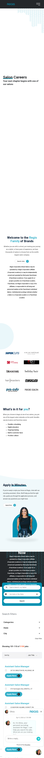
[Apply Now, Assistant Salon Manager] (13, 675)
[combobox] (22, 594)
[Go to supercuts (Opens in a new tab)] (12, 353)
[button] (37, 594)
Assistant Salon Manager (17, 666)
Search (22, 601)
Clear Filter (38, 638)
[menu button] (37, 4)
